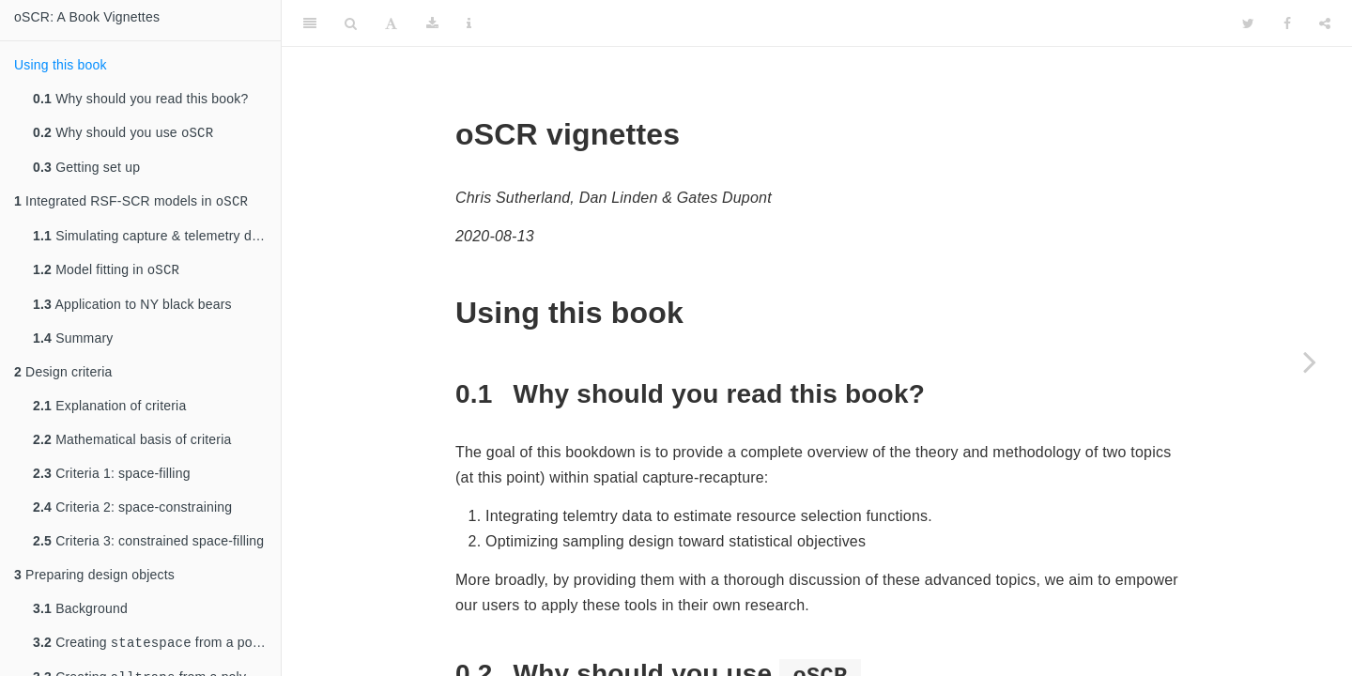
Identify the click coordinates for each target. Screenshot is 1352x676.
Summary (73, 343)
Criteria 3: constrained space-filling (148, 546)
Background (80, 614)
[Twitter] (1248, 23)
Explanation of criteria (109, 411)
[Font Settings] (391, 23)
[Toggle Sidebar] (309, 23)
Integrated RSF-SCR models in (131, 204)
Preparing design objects (94, 580)
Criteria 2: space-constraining (132, 512)
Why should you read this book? (140, 98)
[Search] (350, 23)
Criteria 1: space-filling (112, 478)
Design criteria (63, 377)
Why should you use (123, 134)
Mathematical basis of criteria (132, 445)
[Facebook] (1287, 23)
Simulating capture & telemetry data (151, 239)
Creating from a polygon (157, 649)
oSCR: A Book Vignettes (87, 16)
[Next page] (1310, 361)
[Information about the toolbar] (469, 23)
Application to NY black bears (132, 309)
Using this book (60, 64)
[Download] (432, 23)
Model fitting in (106, 275)
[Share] (1324, 23)
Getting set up (86, 169)
